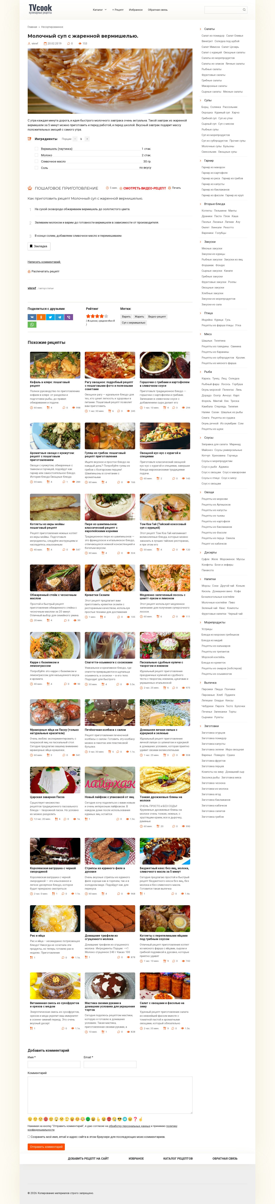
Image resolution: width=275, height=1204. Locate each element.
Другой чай (227, 585)
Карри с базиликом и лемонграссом (44, 664)
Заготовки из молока (215, 788)
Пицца (219, 689)
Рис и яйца (37, 935)
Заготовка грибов (213, 816)
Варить (126, 316)
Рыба (208, 372)
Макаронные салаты (214, 86)
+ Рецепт (118, 9)
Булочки (240, 706)
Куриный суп (222, 112)
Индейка (207, 319)
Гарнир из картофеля (215, 172)
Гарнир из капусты (213, 184)
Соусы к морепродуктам (217, 461)
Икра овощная (235, 749)
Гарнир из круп (234, 195)
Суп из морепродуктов (216, 135)
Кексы (229, 700)
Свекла (230, 538)
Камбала (207, 406)
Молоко (46, 155)
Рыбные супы (210, 129)
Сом (240, 423)
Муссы (240, 559)
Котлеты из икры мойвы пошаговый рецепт (47, 525)
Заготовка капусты (213, 743)
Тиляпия (233, 406)
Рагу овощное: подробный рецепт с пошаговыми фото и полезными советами (109, 385)
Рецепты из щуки (212, 429)
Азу (238, 221)
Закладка (38, 246)
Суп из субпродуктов (215, 140)
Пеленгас (228, 389)
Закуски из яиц (233, 259)
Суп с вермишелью (133, 322)
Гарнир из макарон (213, 167)
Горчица (232, 455)
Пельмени (220, 210)
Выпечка (210, 682)
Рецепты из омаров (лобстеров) (222, 668)
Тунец (215, 378)
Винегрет (207, 41)
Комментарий (37, 1073)
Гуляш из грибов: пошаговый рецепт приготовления (105, 454)
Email (88, 1057)
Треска (235, 401)
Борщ (205, 107)
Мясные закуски (212, 248)
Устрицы (207, 629)
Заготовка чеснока (213, 783)
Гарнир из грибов (232, 178)
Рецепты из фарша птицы (217, 325)
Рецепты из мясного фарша (219, 363)
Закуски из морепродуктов (218, 298)
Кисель (206, 591)
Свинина (236, 346)
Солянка (215, 107)
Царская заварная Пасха (47, 797)
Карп (236, 395)
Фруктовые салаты (213, 75)
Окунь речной (210, 423)
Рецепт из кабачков (214, 543)
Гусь (228, 319)
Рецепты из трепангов (215, 651)
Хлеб (220, 695)
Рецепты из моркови (215, 499)
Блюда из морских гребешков (220, 634)
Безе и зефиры (224, 564)
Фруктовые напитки (214, 613)
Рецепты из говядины (215, 346)
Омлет (205, 227)
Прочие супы (237, 140)
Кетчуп (206, 455)
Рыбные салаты (211, 69)
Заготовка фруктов (214, 760)
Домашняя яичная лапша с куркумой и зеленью (158, 731)
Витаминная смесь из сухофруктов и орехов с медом (54, 1004)
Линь (239, 389)
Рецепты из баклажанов (217, 527)
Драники (207, 216)
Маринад (235, 444)
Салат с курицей (212, 52)
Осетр (217, 395)
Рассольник (230, 107)
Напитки (210, 579)
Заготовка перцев (213, 766)
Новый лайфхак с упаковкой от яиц (109, 797)
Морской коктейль (213, 657)
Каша (235, 216)
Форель (206, 401)
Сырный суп (209, 123)
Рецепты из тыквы (213, 515)
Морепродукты (214, 622)
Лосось (225, 384)
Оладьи (219, 700)
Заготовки (211, 726)
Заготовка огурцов (213, 732)
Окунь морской (211, 389)
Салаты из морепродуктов (218, 58)
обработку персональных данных (129, 1126)
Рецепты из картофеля (216, 521)
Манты (232, 210)
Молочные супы (212, 146)
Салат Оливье (234, 35)
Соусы (208, 437)
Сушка (231, 755)
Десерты (210, 552)
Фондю (220, 265)
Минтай (217, 401)
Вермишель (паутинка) (56, 149)
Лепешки (207, 700)
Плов (226, 216)
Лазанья (218, 221)
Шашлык (207, 340)
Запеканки (220, 711)
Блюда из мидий (212, 640)
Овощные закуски (213, 287)
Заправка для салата (215, 444)
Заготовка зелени (213, 749)
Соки (215, 585)
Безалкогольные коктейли (218, 596)
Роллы (232, 282)
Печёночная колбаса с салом (105, 729)
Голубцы (220, 233)
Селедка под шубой (227, 41)
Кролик (240, 357)
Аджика (224, 466)
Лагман (229, 221)
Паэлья (206, 221)
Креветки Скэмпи (97, 595)
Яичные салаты (235, 63)
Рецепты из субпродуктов (218, 357)
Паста (218, 216)
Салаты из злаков (213, 63)
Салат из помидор (213, 35)
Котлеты (207, 210)
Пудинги (230, 695)
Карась (206, 378)
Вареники (207, 233)
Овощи (209, 492)
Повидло (219, 755)
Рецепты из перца (213, 538)
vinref (32, 288)
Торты (232, 711)
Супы (208, 100)
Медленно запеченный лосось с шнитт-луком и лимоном (162, 596)
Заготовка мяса (231, 777)
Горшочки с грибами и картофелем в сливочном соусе (164, 383)
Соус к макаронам (234, 472)
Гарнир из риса (211, 178)
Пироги (219, 706)
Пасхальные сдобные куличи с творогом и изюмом (161, 664)
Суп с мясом (226, 123)
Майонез (207, 450)
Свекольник (209, 151)
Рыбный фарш (210, 384)
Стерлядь (220, 406)
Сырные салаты (211, 91)
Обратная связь (158, 9)
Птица (208, 313)
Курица (218, 319)
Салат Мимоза (211, 47)
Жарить (139, 316)
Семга (205, 417)
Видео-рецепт (157, 316)
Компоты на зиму (213, 771)
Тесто (229, 706)
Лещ (224, 378)
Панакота (208, 570)
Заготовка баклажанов (216, 799)
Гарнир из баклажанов (215, 189)
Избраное (136, 1158)
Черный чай (235, 613)
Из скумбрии (228, 423)
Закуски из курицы (213, 254)
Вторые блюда (214, 204)
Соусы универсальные (228, 450)
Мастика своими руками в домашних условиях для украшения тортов (110, 1006)
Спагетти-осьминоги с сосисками (108, 662)
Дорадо (207, 395)
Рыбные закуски (212, 259)
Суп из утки (225, 118)
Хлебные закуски (212, 293)
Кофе (237, 591)
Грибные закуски (212, 276)
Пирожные (208, 695)
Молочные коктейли (214, 602)
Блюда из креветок (214, 662)
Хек (226, 401)
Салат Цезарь (230, 47)
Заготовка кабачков (214, 805)
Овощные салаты (234, 52)
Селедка (234, 378)
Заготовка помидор (214, 738)
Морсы (206, 585)
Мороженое (227, 559)
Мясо (208, 334)
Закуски (210, 241)
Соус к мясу (228, 478)
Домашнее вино (222, 591)
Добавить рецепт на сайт (88, 1158)
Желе (214, 559)
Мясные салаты (233, 91)
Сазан (215, 412)
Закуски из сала (212, 304)
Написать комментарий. (44, 262)
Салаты (209, 29)
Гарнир (209, 160)
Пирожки (207, 689)
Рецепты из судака (223, 417)
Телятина (219, 340)
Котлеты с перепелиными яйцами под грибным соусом (164, 937)
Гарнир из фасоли (213, 195)
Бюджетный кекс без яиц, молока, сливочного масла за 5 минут (164, 870)
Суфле (205, 559)
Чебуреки (207, 706)
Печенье (207, 711)
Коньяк (240, 585)
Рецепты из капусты (214, 510)
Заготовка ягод (211, 794)
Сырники (207, 717)
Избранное (136, 9)
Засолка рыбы (211, 777)
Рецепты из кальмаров (216, 645)
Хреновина (218, 455)
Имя (32, 1057)
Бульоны (228, 146)
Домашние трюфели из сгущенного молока (101, 937)
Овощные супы (227, 151)
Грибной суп (209, 118)
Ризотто (228, 227)
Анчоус (226, 395)
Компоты (233, 608)
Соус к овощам (211, 472)
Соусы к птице (211, 478)
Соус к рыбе (209, 466)
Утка (238, 325)
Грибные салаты (212, 80)
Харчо (235, 112)
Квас (222, 608)
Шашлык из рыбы (232, 412)
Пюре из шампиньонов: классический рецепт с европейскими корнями (101, 527)
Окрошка (207, 112)
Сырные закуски (212, 270)
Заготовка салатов (213, 811)
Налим (206, 412)
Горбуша (237, 384)
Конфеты (207, 564)
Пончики (229, 689)
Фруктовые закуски (214, 282)
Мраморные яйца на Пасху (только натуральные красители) (54, 731)
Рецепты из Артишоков (216, 504)
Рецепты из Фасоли (214, 532)
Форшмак (208, 265)
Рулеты (218, 717)
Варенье (207, 755)
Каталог (98, 9)
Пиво (232, 602)
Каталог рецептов (178, 1158)
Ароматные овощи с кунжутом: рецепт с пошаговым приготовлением (52, 456)
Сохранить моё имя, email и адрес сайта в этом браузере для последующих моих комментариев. (98, 1137)
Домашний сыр (234, 771)
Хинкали (216, 227)
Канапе (228, 270)
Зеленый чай (209, 608)
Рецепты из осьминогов (217, 673)
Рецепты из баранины (215, 352)
